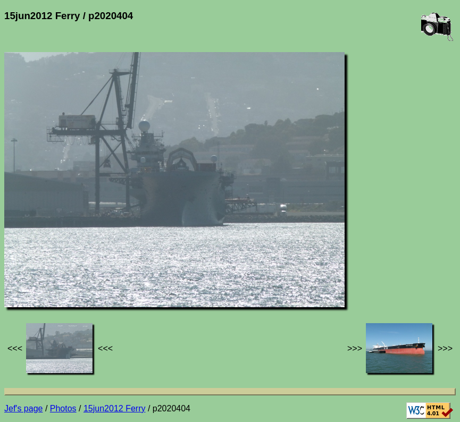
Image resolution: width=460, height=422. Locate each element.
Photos (63, 408)
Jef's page (23, 408)
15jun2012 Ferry (114, 408)
